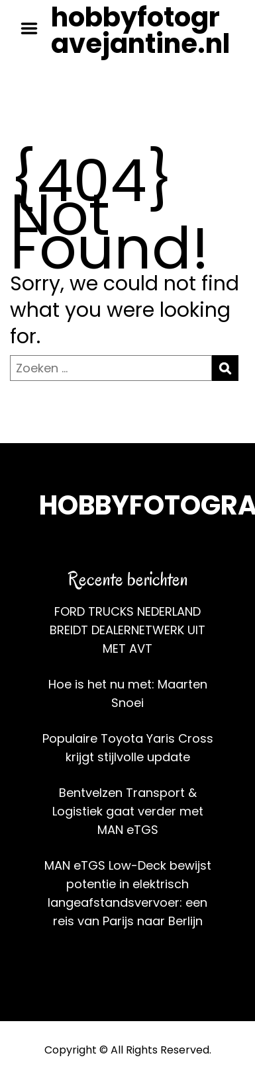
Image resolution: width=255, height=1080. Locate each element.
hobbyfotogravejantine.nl (140, 30)
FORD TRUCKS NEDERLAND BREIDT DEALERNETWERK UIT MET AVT (127, 630)
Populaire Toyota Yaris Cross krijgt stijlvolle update (127, 747)
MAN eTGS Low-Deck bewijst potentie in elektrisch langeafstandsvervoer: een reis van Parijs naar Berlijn (127, 893)
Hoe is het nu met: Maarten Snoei (127, 693)
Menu (34, 28)
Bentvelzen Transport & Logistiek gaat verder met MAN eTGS (127, 811)
